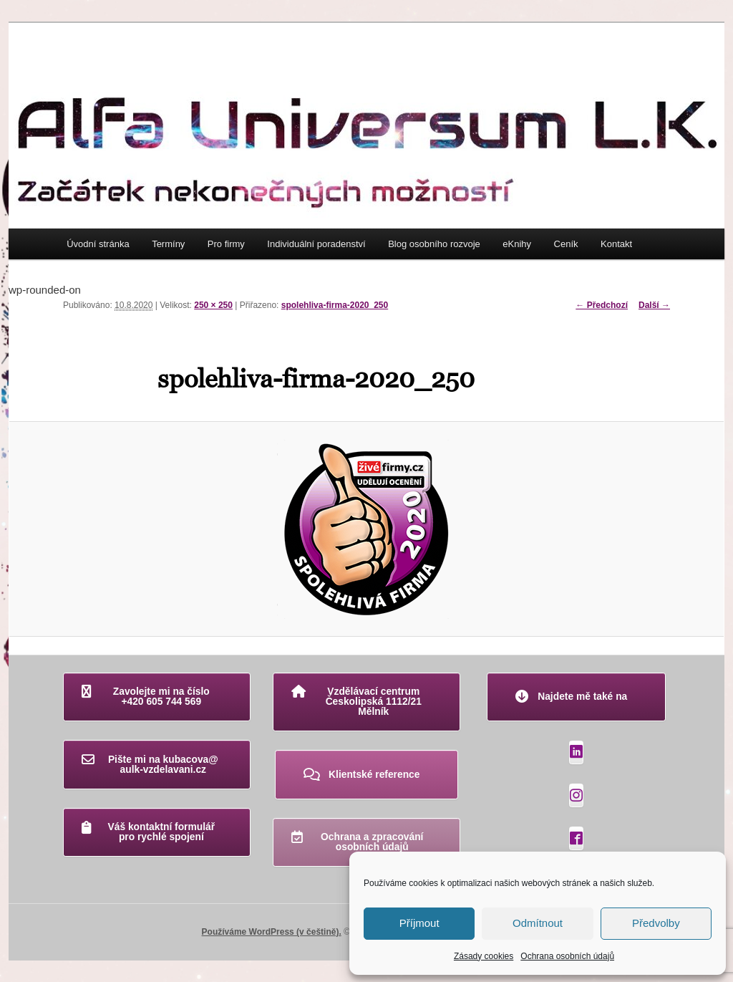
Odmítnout (538, 923)
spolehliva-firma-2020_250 (334, 305)
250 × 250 (213, 305)
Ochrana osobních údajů (567, 956)
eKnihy (517, 244)
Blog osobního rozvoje (434, 244)
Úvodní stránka (98, 244)
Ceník (566, 244)
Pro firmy (226, 244)
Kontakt (616, 244)
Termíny (168, 244)
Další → (654, 305)
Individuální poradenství (316, 244)
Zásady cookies (483, 956)
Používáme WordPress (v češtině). (271, 932)
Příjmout (419, 923)
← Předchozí (602, 305)
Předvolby (656, 923)
